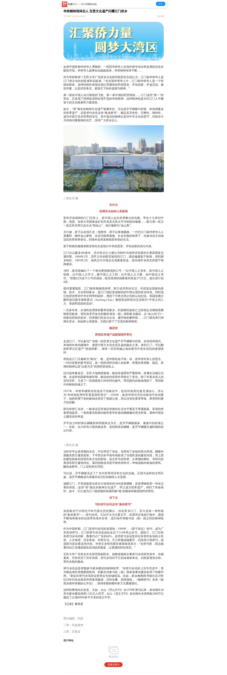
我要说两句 (113, 664)
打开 (161, 4)
